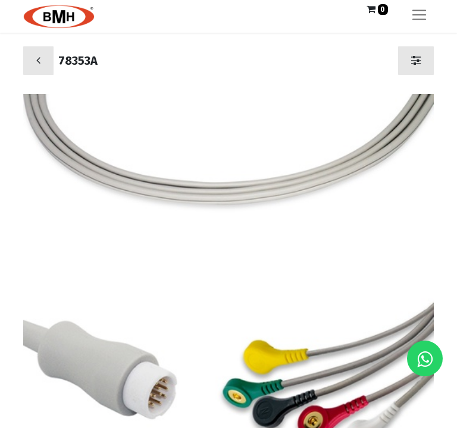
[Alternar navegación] (419, 16)
